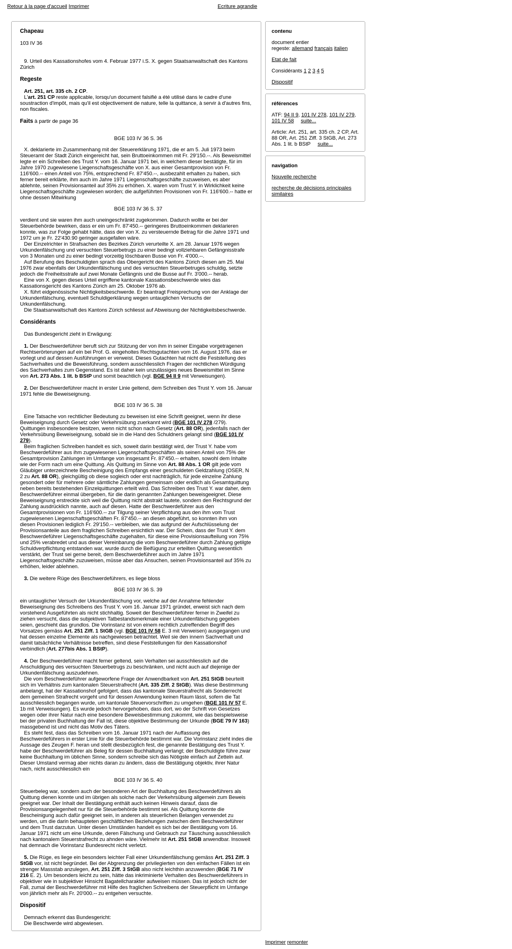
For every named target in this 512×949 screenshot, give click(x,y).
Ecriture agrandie (237, 6)
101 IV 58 (283, 121)
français (323, 48)
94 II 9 (291, 115)
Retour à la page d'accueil (37, 6)
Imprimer (79, 6)
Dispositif (282, 82)
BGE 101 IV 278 (193, 422)
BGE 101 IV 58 (143, 631)
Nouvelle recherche (294, 177)
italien (341, 48)
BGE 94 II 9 (166, 376)
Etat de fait (284, 59)
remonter (297, 942)
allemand (302, 48)
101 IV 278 (313, 115)
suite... (308, 121)
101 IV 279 (341, 115)
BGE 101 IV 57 (223, 703)
